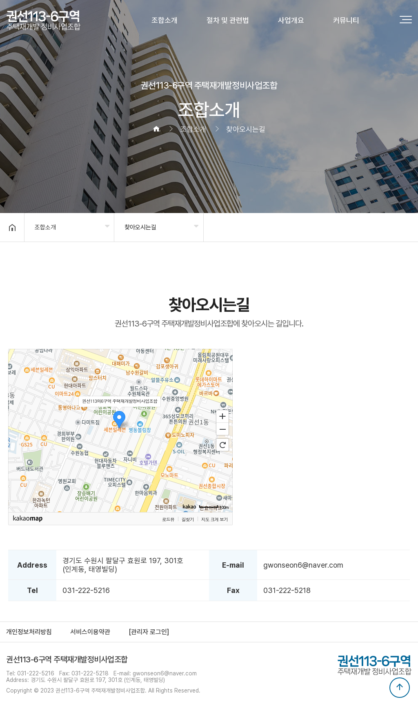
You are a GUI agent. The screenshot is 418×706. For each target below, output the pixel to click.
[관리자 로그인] (149, 632)
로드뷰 (168, 519)
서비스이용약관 (90, 632)
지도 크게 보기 (214, 519)
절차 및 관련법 (228, 20)
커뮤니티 (346, 20)
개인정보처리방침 (29, 632)
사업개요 (291, 20)
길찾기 (188, 519)
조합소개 (164, 20)
